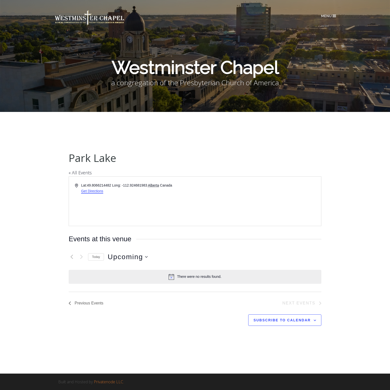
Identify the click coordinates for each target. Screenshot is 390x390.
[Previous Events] (72, 257)
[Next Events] (81, 257)
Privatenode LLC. (109, 382)
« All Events (80, 173)
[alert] (195, 277)
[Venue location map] (257, 201)
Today (96, 257)
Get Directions (92, 191)
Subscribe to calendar (282, 320)
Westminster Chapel (96, 18)
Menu (329, 15)
